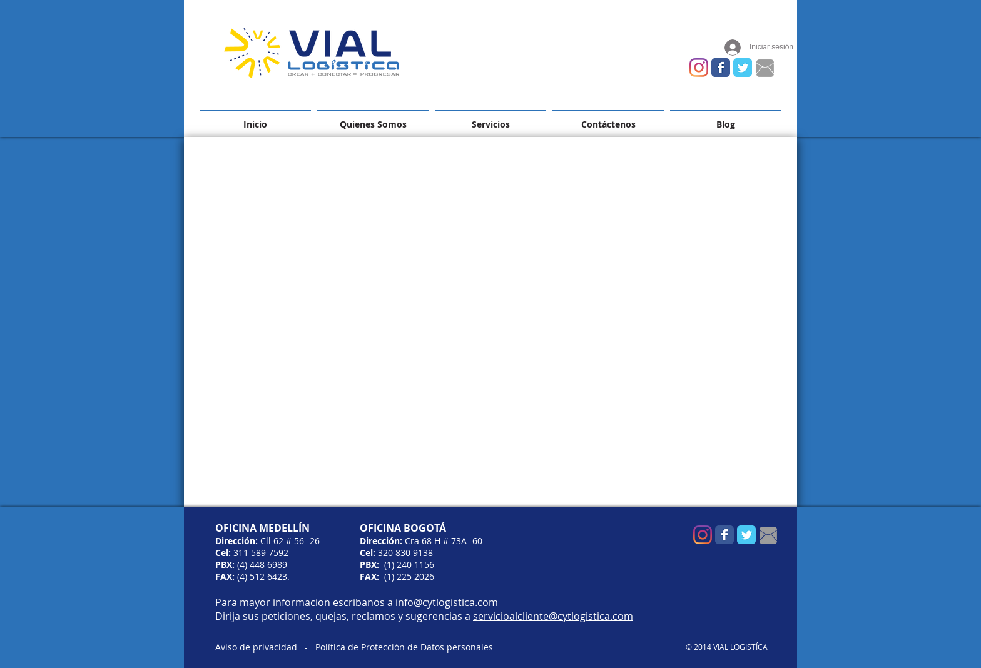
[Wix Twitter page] (742, 67)
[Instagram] (698, 67)
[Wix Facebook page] (720, 67)
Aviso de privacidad (256, 647)
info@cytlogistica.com (446, 602)
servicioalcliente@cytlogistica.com (553, 616)
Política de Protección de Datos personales (404, 647)
